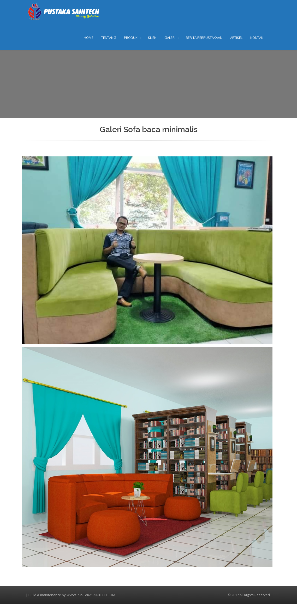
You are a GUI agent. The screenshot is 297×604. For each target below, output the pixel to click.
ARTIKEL (236, 37)
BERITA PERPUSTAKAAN (204, 37)
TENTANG (108, 37)
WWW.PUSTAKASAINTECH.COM (91, 595)
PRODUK (131, 37)
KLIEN (152, 37)
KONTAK (256, 37)
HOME (88, 37)
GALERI (169, 37)
